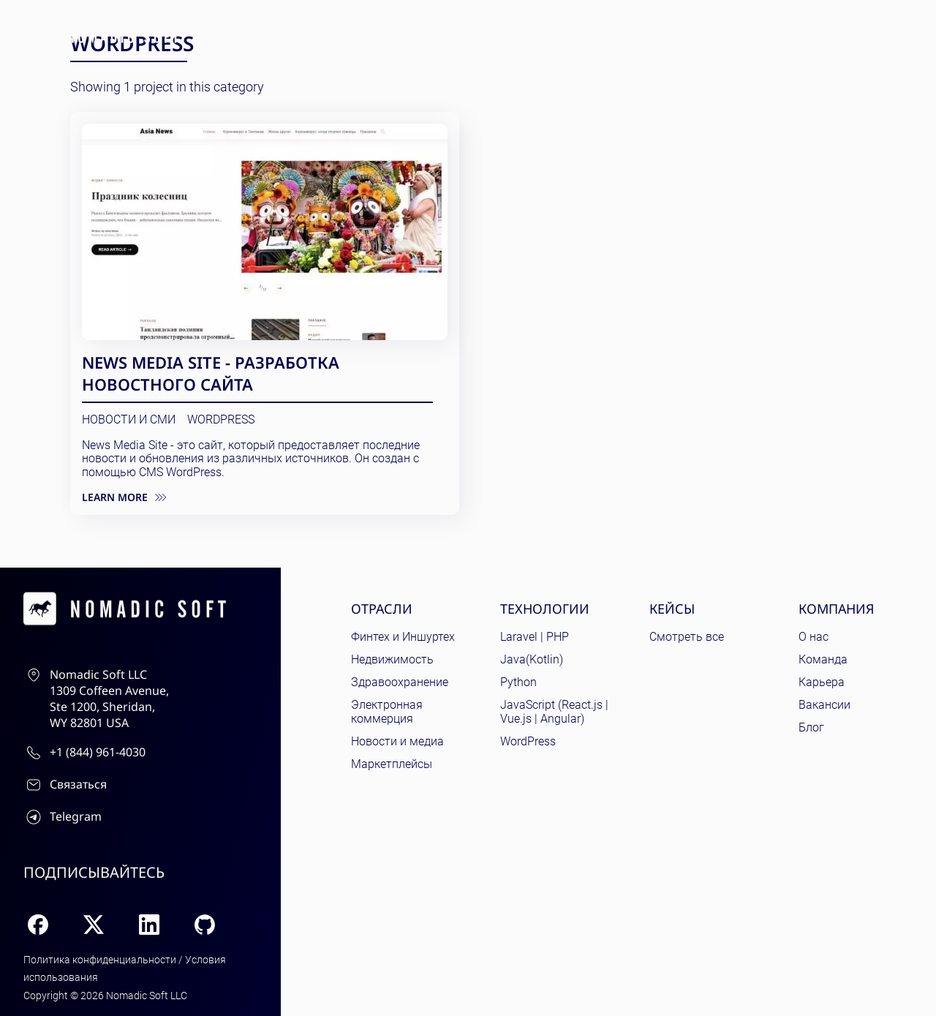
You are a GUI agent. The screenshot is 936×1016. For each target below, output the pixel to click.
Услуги (651, 35)
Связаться (805, 35)
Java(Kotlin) (531, 659)
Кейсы (587, 35)
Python (518, 682)
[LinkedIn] (149, 924)
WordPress (220, 419)
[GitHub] (205, 924)
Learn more (124, 497)
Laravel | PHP (534, 637)
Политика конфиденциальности (99, 960)
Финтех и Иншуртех (403, 637)
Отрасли (424, 35)
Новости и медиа (397, 741)
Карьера (822, 682)
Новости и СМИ (129, 419)
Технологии (508, 35)
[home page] (106, 36)
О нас (814, 637)
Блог (710, 35)
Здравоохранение (399, 682)
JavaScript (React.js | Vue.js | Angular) (554, 712)
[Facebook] (38, 924)
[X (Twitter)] (93, 924)
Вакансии (824, 705)
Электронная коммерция (387, 712)
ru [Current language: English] (900, 35)
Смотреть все (686, 637)
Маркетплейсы (391, 764)
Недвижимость (392, 659)
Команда (823, 659)
